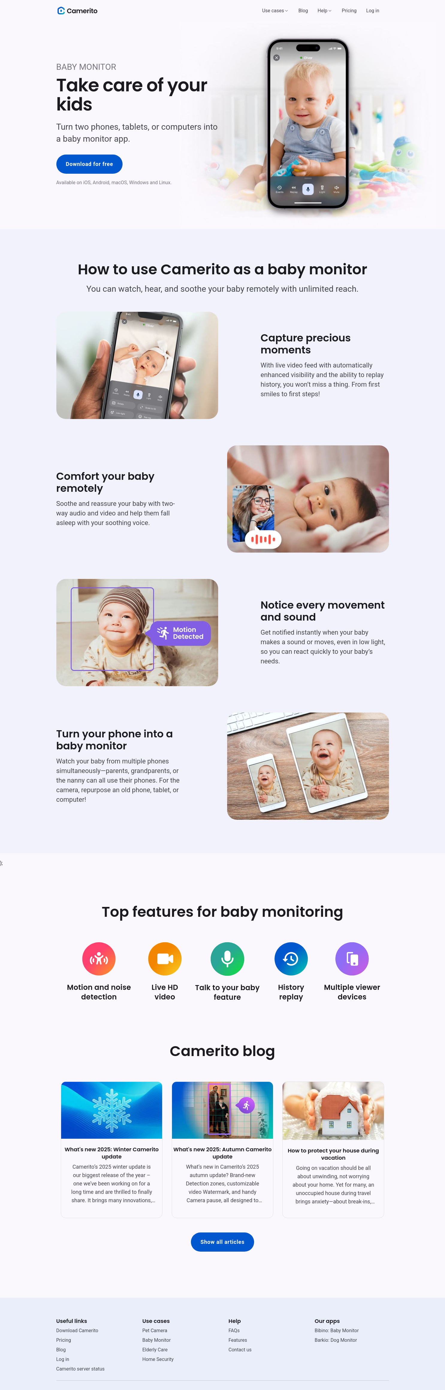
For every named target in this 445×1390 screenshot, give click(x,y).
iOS (86, 182)
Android (101, 182)
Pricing (349, 10)
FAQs (234, 1330)
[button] (275, 10)
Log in (372, 10)
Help (323, 10)
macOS (119, 182)
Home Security (158, 1359)
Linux (165, 182)
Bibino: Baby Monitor (337, 1330)
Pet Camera (154, 1330)
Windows (139, 182)
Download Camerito (77, 1330)
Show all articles (222, 1242)
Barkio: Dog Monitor (336, 1340)
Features (238, 1340)
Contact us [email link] (240, 1350)
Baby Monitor (156, 1340)
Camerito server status (80, 1369)
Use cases (273, 10)
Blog (303, 10)
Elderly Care (155, 1350)
